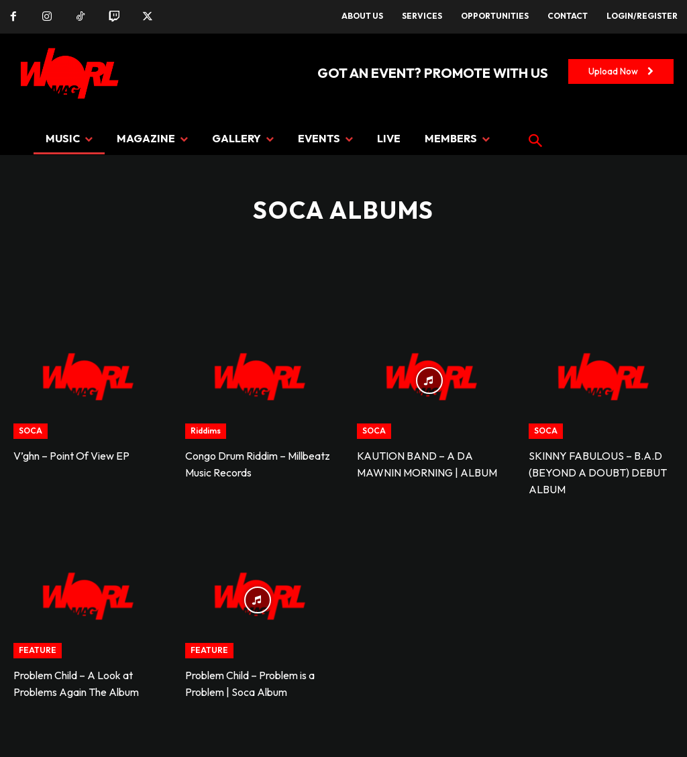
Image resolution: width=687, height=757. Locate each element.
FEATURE (37, 650)
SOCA (30, 430)
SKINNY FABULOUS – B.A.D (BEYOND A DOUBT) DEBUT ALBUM (598, 472)
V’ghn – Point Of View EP (71, 455)
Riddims (206, 430)
